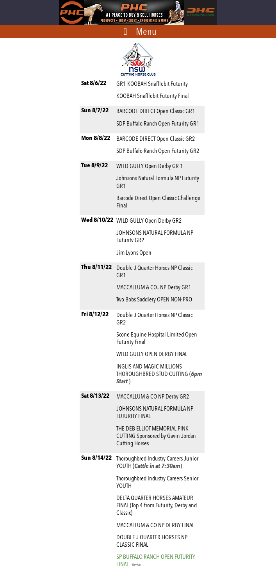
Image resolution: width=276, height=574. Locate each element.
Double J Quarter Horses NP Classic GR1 (154, 271)
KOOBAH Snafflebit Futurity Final (153, 95)
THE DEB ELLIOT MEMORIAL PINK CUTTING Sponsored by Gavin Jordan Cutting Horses (156, 436)
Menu (146, 31)
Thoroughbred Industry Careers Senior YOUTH (157, 482)
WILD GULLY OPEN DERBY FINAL (153, 354)
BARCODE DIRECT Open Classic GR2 (157, 138)
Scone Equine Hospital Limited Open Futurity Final (156, 338)
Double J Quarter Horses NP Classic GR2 (154, 318)
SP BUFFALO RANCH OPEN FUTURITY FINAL (155, 560)
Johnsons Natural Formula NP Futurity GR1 (157, 181)
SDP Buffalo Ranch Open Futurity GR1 (159, 123)
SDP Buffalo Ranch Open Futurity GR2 (159, 150)
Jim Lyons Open (135, 252)
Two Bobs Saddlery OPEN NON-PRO (155, 299)
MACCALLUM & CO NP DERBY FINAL (156, 525)
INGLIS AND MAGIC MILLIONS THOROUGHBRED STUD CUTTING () (159, 374)
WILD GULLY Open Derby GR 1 (150, 166)
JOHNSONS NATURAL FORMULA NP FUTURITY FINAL (154, 412)
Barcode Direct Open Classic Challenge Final (158, 201)
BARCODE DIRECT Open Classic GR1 (157, 111)
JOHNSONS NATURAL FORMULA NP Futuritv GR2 (154, 236)
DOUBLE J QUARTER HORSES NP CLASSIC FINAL (151, 540)
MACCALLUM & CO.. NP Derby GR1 (155, 287)
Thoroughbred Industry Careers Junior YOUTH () (157, 462)
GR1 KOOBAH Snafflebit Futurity (153, 83)
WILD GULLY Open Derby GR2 (150, 220)
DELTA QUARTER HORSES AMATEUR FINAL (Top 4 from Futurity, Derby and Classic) (156, 505)
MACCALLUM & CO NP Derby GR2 (154, 396)
